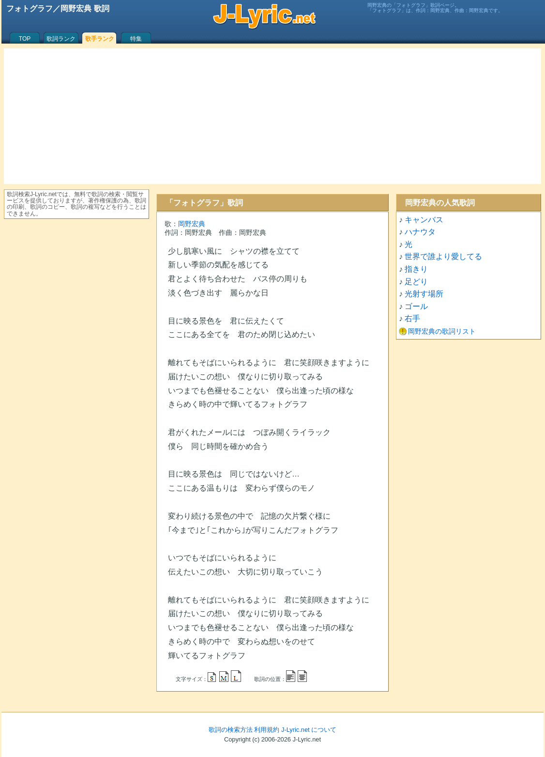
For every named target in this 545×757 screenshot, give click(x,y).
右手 (412, 318)
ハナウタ (420, 232)
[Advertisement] (272, 116)
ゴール (416, 306)
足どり (416, 282)
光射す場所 (424, 294)
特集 (136, 38)
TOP (24, 38)
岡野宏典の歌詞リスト (442, 331)
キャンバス (424, 220)
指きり (416, 269)
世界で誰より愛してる (443, 256)
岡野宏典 (191, 224)
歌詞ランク (61, 38)
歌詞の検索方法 (231, 729)
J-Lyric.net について (308, 729)
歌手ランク (99, 38)
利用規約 (266, 729)
